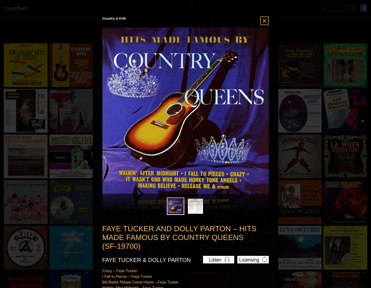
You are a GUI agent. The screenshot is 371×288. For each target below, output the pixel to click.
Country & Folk (114, 18)
